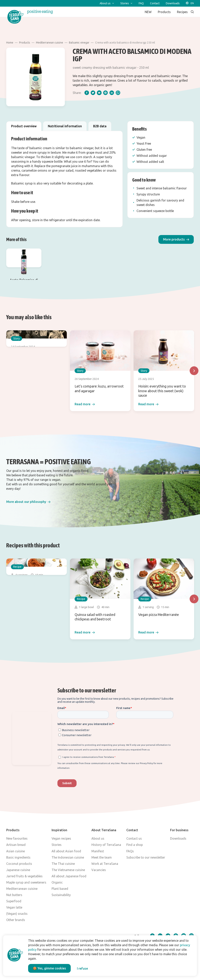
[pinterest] (105, 92)
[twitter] (93, 92)
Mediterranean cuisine (49, 42)
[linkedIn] (111, 92)
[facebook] (86, 92)
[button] (176, 239)
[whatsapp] (118, 92)
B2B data (99, 126)
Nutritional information (65, 126)
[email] (99, 92)
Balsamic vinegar (79, 42)
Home (9, 42)
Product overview (24, 126)
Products (24, 42)
